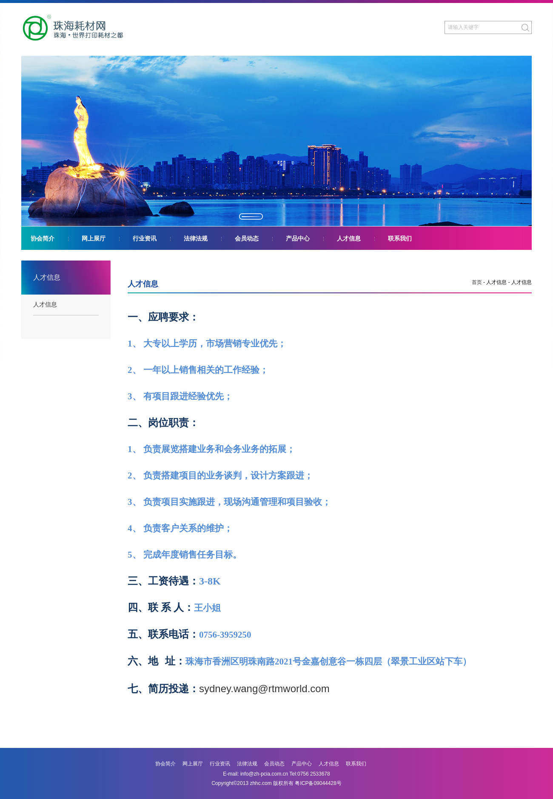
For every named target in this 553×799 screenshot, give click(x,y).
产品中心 (298, 238)
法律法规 (196, 238)
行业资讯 (145, 238)
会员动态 (247, 238)
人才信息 (349, 238)
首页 (477, 282)
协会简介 (42, 238)
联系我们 (400, 238)
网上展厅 (93, 238)
